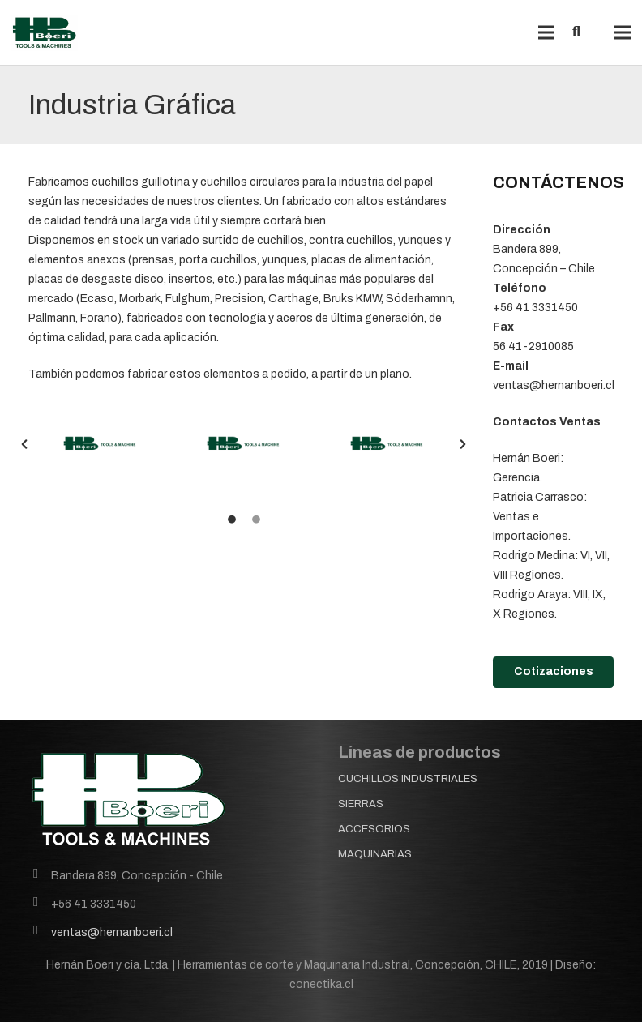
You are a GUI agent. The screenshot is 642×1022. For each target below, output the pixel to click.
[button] (24, 444)
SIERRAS (360, 804)
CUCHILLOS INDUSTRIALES (407, 779)
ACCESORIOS (374, 829)
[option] (100, 443)
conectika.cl (321, 984)
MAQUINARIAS (375, 854)
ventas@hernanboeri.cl (112, 932)
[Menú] (546, 32)
